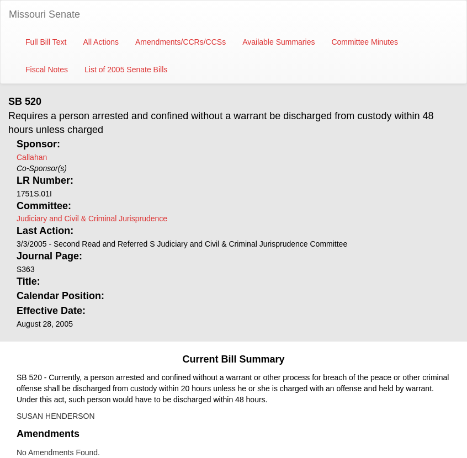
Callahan (32, 157)
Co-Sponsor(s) (42, 168)
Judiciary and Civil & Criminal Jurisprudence (92, 218)
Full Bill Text (45, 42)
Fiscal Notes (46, 69)
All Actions (101, 42)
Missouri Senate (44, 14)
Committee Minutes (364, 42)
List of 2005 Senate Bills (125, 69)
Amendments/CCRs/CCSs (180, 42)
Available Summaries (278, 42)
